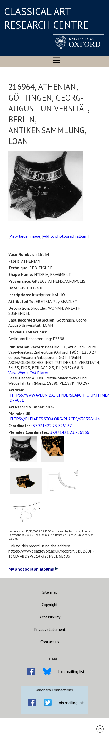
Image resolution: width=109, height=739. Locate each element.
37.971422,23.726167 (52, 425)
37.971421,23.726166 (69, 432)
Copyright (50, 604)
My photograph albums (33, 569)
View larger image (25, 236)
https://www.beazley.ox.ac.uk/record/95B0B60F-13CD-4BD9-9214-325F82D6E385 (51, 553)
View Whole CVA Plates (28, 372)
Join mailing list (71, 671)
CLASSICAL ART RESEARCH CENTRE (46, 18)
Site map (49, 592)
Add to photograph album (65, 236)
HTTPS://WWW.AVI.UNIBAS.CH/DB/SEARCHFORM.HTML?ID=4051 (58, 397)
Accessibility (49, 616)
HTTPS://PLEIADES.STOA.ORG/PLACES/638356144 (54, 418)
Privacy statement (50, 629)
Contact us (49, 641)
